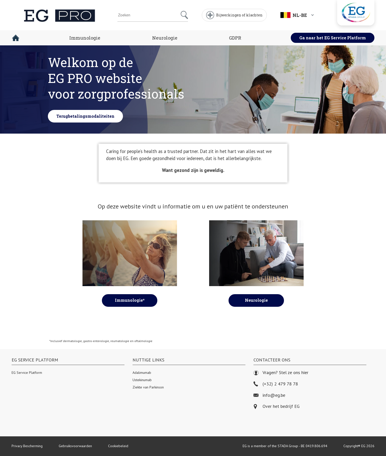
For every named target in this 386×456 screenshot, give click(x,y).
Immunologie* (130, 300)
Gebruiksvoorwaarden (75, 446)
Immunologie (84, 38)
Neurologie (164, 38)
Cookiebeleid (118, 446)
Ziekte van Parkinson (148, 387)
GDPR (235, 38)
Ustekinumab (142, 380)
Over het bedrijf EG (281, 406)
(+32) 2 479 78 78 (275, 384)
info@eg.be (269, 395)
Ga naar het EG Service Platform (332, 37)
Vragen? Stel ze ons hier (280, 372)
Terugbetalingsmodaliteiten (85, 116)
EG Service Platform (27, 372)
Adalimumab (142, 372)
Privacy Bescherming (27, 446)
